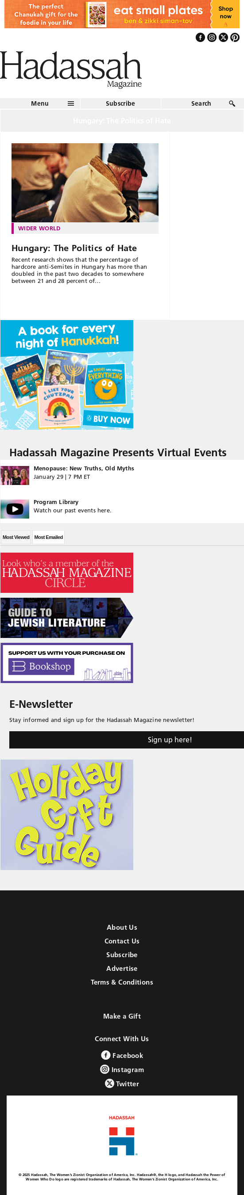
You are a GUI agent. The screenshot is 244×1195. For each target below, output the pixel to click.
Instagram (122, 1069)
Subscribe (121, 103)
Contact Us (122, 941)
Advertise (121, 968)
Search (201, 103)
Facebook (122, 1055)
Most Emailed (48, 537)
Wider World (39, 228)
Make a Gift (122, 1016)
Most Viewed (16, 537)
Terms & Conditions (122, 982)
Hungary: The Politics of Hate (74, 248)
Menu (40, 103)
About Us (122, 927)
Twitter (122, 1083)
